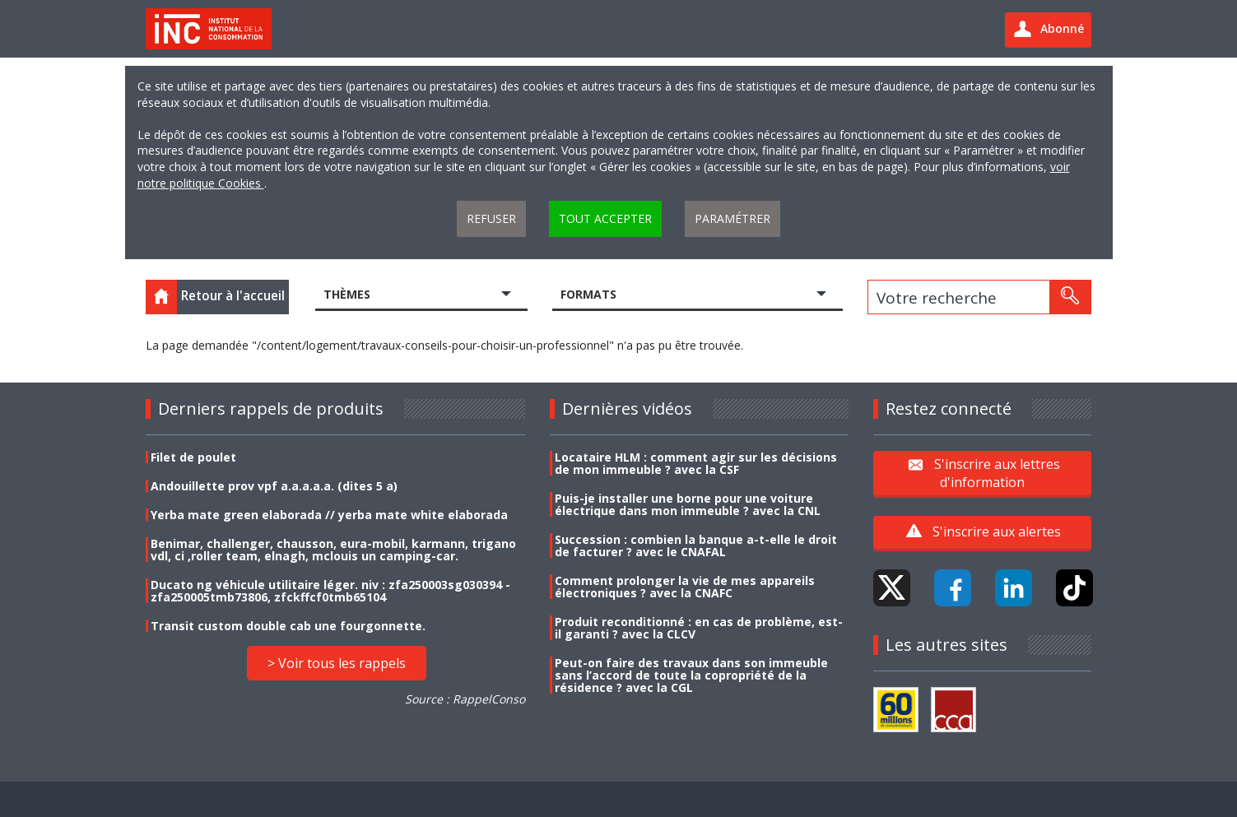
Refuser (491, 218)
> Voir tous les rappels (336, 663)
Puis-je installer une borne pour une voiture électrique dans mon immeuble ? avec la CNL (688, 504)
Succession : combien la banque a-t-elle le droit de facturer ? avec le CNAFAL (696, 545)
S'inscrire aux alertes (996, 531)
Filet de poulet (193, 457)
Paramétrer (732, 218)
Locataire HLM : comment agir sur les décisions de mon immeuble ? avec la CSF (696, 463)
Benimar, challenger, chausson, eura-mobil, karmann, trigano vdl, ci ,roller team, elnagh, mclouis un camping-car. (333, 550)
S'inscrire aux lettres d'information (997, 472)
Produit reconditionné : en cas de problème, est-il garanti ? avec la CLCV (699, 628)
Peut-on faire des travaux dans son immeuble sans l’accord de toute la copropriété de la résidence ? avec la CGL (691, 675)
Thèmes (346, 294)
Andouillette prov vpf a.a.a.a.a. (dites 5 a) (274, 486)
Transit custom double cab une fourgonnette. (288, 626)
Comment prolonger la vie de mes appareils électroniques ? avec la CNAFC (685, 587)
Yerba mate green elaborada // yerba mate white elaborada (329, 514)
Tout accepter (605, 218)
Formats (588, 294)
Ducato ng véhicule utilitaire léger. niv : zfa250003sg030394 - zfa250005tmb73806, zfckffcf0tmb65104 (330, 591)
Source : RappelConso (465, 699)
